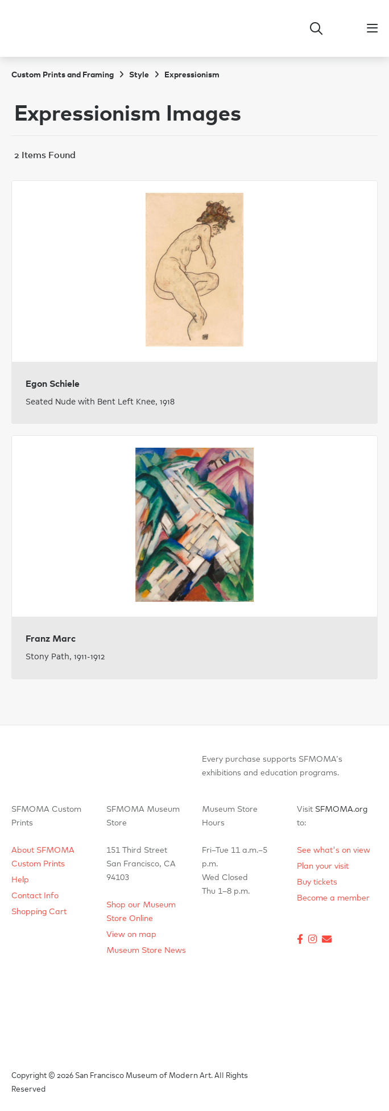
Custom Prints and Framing (62, 75)
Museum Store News (146, 951)
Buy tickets (317, 882)
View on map (131, 935)
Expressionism (192, 75)
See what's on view (333, 850)
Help (20, 880)
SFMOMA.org (341, 809)
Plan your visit (323, 866)
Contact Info (35, 896)
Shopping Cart (39, 912)
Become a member (333, 898)
